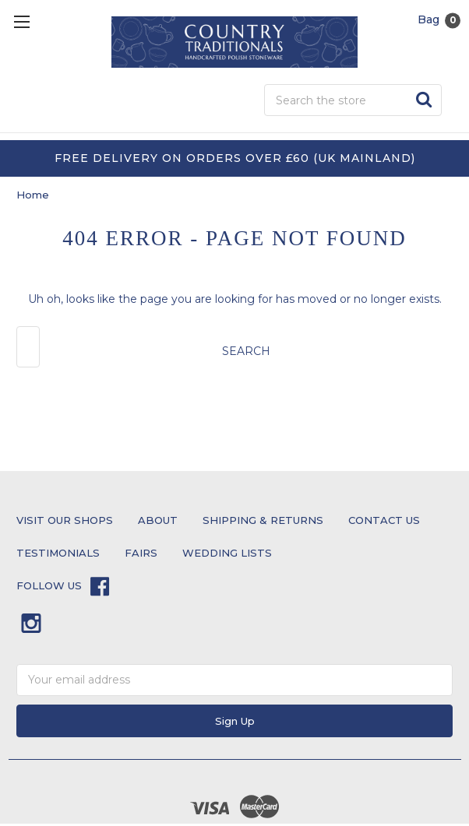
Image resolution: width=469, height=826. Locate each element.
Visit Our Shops (64, 520)
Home (32, 194)
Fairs (141, 553)
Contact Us (384, 520)
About (158, 520)
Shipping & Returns (263, 520)
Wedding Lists (227, 553)
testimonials (58, 553)
